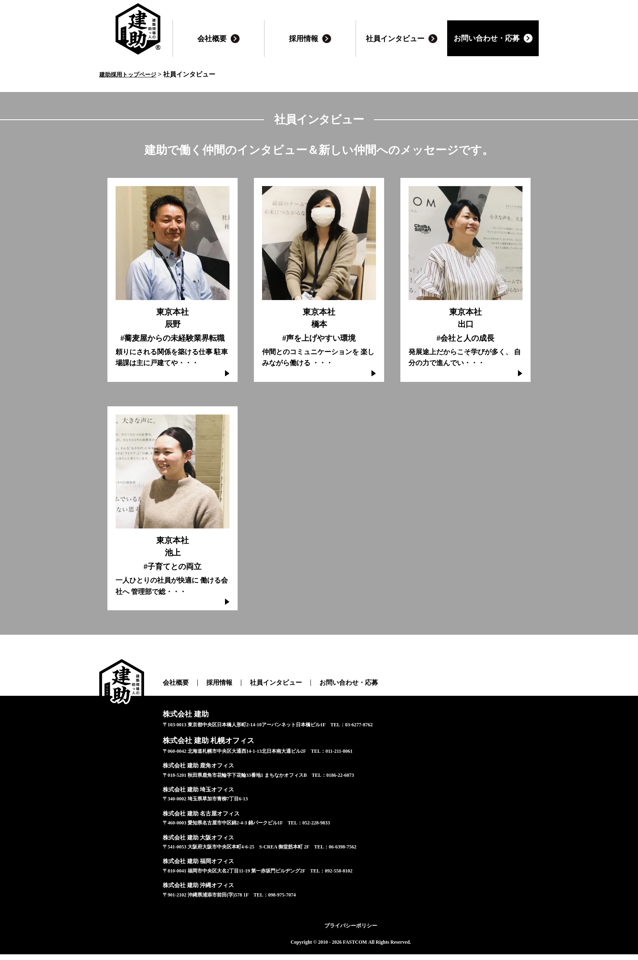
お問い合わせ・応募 (332, 694)
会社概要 (174, 694)
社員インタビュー (266, 694)
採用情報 (214, 694)
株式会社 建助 (181, 724)
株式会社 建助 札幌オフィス (198, 748)
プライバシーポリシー (350, 931)
